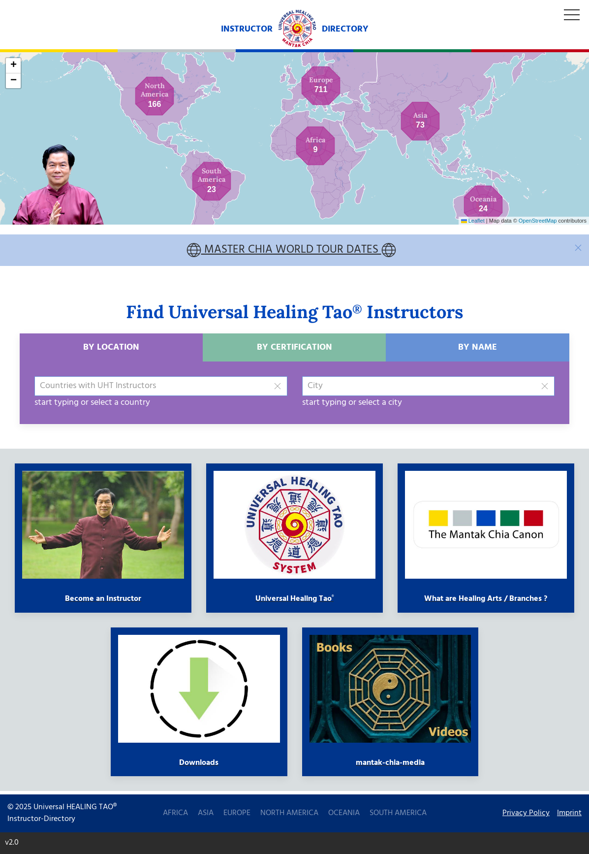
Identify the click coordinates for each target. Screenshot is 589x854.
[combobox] (160, 389)
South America (398, 813)
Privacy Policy (526, 814)
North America (289, 813)
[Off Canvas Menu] (572, 15)
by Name (477, 350)
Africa (175, 813)
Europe (236, 813)
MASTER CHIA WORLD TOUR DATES (291, 252)
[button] (211, 181)
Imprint (569, 814)
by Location (111, 350)
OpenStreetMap (538, 221)
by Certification (294, 350)
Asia (206, 813)
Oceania (344, 813)
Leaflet (473, 221)
